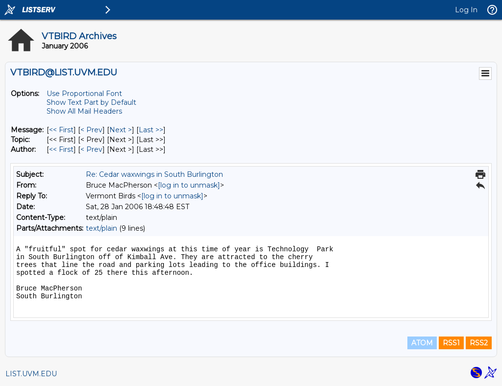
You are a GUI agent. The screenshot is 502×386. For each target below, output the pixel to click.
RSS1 (451, 342)
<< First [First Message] (61, 129)
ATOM (422, 342)
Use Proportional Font (84, 93)
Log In (466, 9)
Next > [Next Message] (120, 129)
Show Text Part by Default (91, 102)
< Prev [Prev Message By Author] (91, 149)
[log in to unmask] (189, 185)
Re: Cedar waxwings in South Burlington (154, 174)
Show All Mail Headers (84, 111)
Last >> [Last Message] (151, 129)
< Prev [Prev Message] (91, 129)
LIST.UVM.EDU (31, 373)
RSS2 (479, 342)
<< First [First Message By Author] (61, 149)
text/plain (101, 228)
